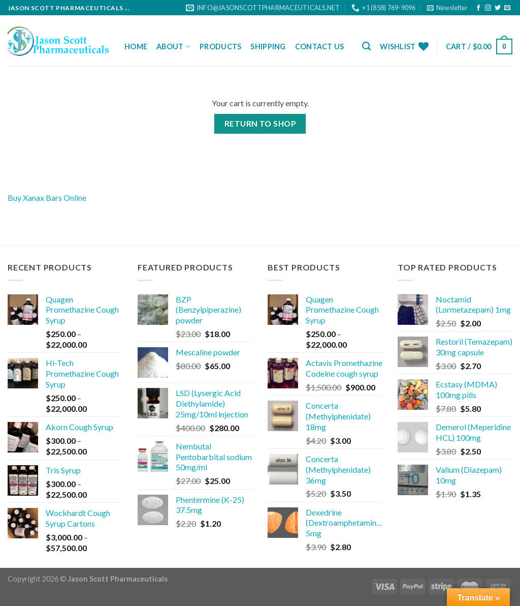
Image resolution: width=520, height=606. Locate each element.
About (173, 46)
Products (220, 46)
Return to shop (260, 123)
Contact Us (319, 46)
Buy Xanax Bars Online (47, 197)
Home (135, 46)
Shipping (267, 46)
